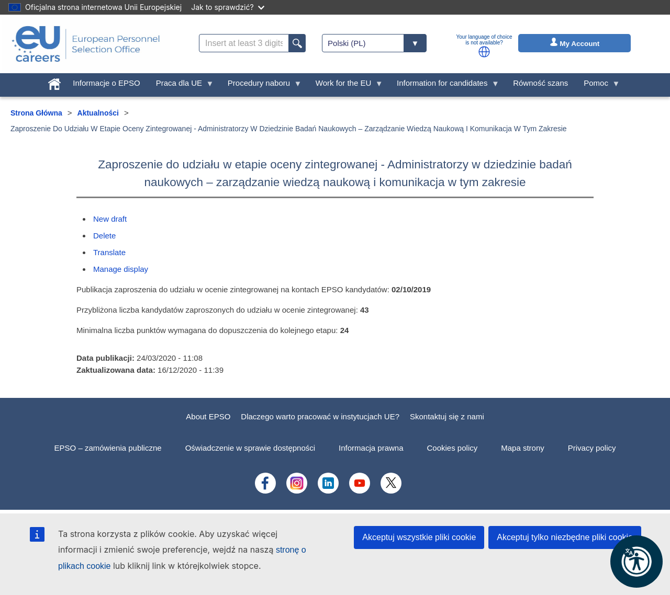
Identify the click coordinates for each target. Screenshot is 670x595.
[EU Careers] (86, 44)
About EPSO (208, 416)
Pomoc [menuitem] (598, 85)
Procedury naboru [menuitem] (261, 85)
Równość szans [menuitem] (540, 82)
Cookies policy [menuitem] (452, 447)
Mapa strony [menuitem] (522, 447)
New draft (110, 218)
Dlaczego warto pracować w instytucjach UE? (320, 416)
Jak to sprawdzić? (227, 7)
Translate (109, 252)
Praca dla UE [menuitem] (181, 85)
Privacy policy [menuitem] (592, 447)
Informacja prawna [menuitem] (371, 447)
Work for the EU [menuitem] (345, 85)
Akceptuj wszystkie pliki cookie (419, 537)
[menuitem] (54, 81)
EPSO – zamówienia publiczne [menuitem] (108, 447)
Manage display (120, 269)
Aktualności (98, 113)
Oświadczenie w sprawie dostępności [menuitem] (250, 447)
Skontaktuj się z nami (447, 416)
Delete (104, 235)
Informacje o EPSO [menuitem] (106, 82)
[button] (484, 51)
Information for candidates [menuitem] (444, 85)
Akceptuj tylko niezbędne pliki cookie (565, 537)
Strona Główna (36, 113)
